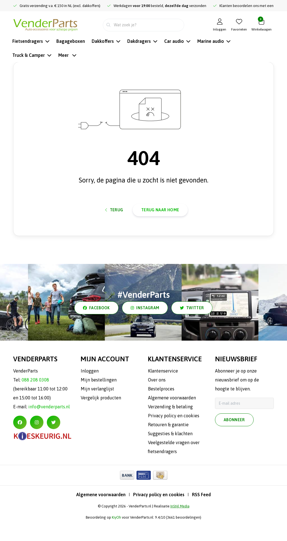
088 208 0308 (35, 399)
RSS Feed (201, 513)
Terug (114, 225)
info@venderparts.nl (49, 425)
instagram (145, 327)
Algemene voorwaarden (101, 513)
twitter (192, 327)
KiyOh (116, 537)
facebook (96, 327)
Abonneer (234, 440)
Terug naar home (160, 225)
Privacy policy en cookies (158, 513)
